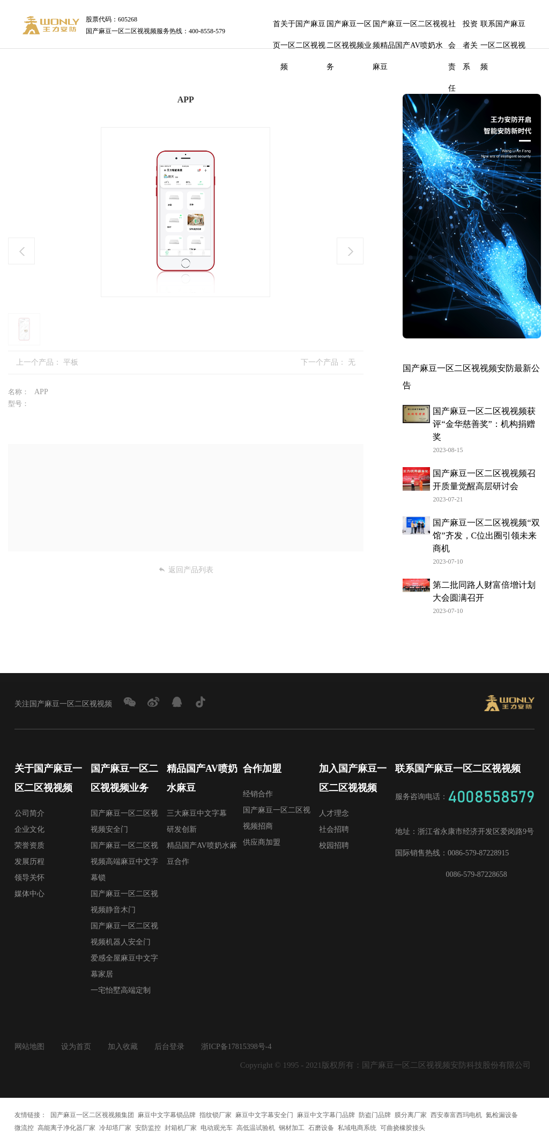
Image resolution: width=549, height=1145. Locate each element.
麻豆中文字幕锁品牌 (167, 1115)
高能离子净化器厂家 (66, 1128)
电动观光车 (217, 1128)
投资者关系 (470, 27)
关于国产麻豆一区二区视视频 (302, 27)
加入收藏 (123, 1047)
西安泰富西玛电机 (456, 1115)
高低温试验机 (255, 1128)
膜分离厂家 (411, 1115)
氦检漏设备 (502, 1115)
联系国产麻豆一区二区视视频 (502, 27)
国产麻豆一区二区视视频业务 (349, 27)
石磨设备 (321, 1128)
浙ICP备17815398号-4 (236, 1047)
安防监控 (148, 1128)
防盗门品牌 (375, 1115)
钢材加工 (292, 1128)
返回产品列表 (185, 570)
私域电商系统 (357, 1128)
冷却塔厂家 (115, 1128)
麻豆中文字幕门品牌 (326, 1115)
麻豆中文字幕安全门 (264, 1115)
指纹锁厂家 (215, 1115)
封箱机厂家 (181, 1128)
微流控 (24, 1128)
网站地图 (29, 1047)
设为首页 (76, 1047)
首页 (276, 27)
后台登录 (169, 1047)
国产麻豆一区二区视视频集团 (92, 1115)
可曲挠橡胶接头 (402, 1128)
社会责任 (452, 27)
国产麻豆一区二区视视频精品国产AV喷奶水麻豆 (410, 27)
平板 (70, 362)
